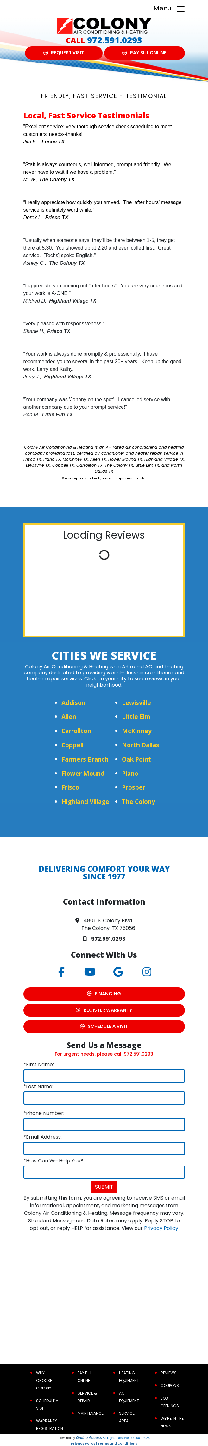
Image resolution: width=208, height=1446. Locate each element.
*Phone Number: (43, 1113)
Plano (130, 773)
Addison (73, 702)
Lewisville (136, 702)
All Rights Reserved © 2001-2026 (126, 1438)
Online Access (89, 1438)
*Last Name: (38, 1086)
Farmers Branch (85, 759)
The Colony (138, 801)
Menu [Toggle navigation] (170, 9)
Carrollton (76, 730)
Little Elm (136, 716)
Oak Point (136, 759)
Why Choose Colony (44, 1380)
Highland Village (85, 801)
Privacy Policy (161, 1228)
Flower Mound (82, 773)
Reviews (169, 1373)
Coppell (72, 745)
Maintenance (91, 1413)
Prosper (133, 787)
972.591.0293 (114, 40)
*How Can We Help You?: (53, 1160)
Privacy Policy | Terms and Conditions (104, 1443)
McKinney (137, 730)
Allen (68, 716)
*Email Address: (42, 1137)
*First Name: (38, 1064)
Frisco (70, 787)
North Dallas (140, 745)
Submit (104, 1186)
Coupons (170, 1385)
